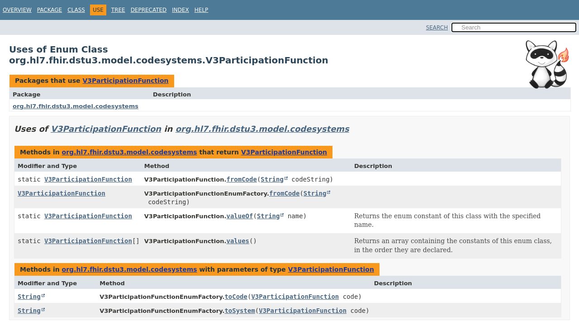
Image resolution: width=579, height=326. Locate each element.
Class (76, 10)
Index (180, 10)
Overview (17, 10)
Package (49, 10)
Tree (118, 10)
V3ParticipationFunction (125, 80)
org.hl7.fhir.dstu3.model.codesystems (75, 106)
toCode (235, 296)
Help (202, 10)
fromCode (241, 179)
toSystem (239, 310)
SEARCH (437, 27)
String (272, 179)
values (237, 240)
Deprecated (149, 10)
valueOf (239, 216)
